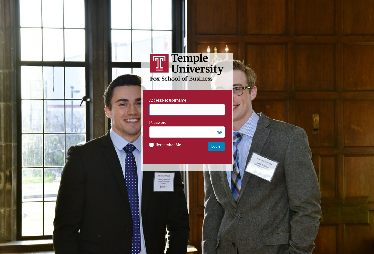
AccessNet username (167, 100)
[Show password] (219, 132)
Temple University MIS (187, 67)
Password (158, 122)
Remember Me (168, 145)
